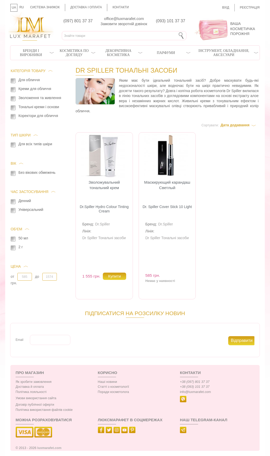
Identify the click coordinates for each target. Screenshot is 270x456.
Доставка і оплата (86, 7)
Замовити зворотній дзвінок (123, 24)
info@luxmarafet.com (195, 392)
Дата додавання (234, 125)
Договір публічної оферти (35, 404)
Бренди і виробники (31, 53)
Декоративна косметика (118, 53)
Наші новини (107, 382)
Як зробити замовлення (33, 382)
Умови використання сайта (36, 398)
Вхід (225, 7)
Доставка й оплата (30, 387)
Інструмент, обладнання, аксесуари (223, 53)
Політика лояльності (31, 392)
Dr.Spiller (102, 224)
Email (19, 340)
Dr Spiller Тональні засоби (104, 238)
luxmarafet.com (49, 448)
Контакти (120, 7)
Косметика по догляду (74, 53)
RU (21, 7)
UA (14, 7)
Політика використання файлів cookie (44, 410)
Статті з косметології (113, 387)
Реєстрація (250, 7)
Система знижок (45, 7)
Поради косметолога (113, 392)
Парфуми (166, 53)
